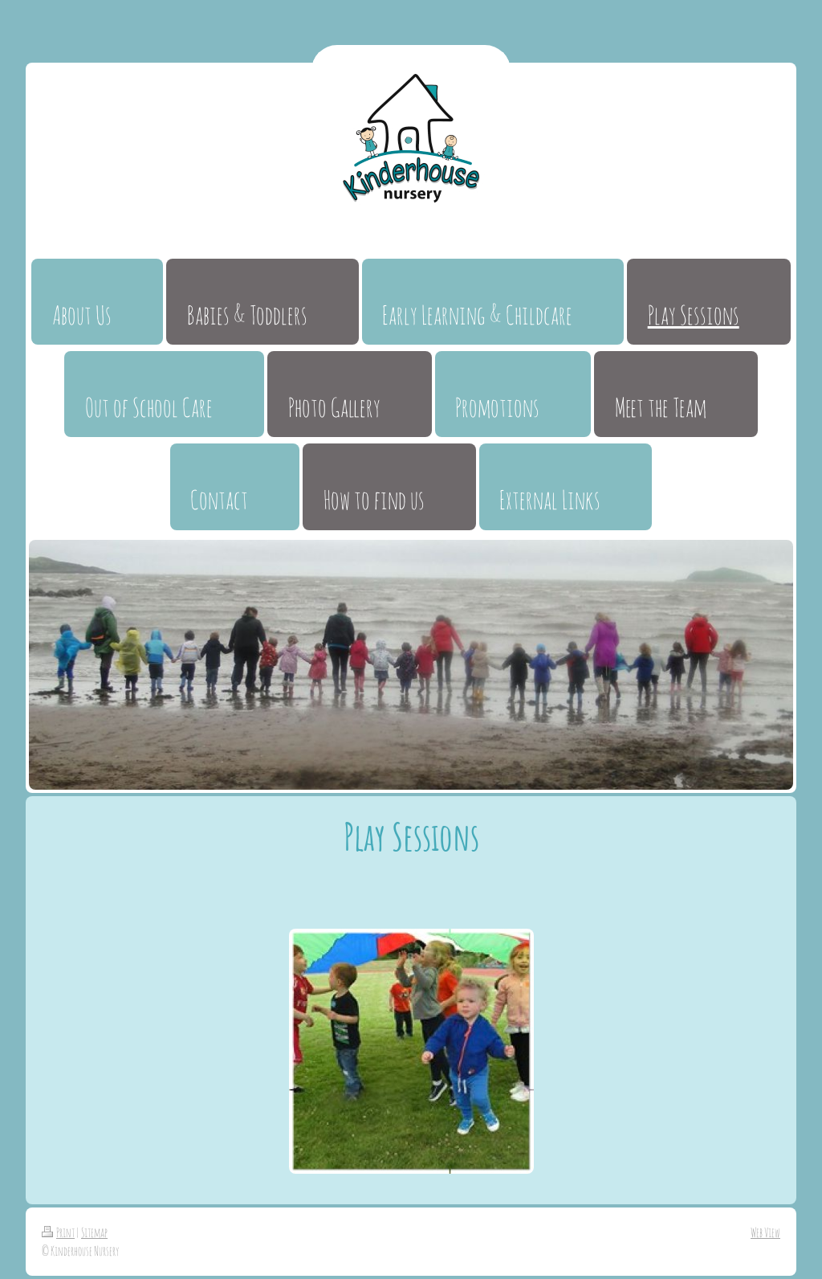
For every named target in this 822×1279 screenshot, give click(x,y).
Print (58, 1232)
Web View (765, 1232)
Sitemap (94, 1232)
